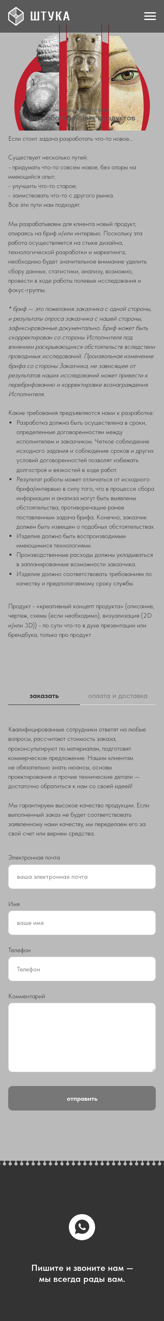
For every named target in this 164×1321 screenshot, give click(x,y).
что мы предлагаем (82, 109)
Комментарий (26, 996)
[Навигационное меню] (150, 16)
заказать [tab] (44, 695)
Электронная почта (34, 857)
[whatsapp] (82, 1227)
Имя (14, 904)
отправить (82, 1098)
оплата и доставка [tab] (118, 695)
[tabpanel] (82, 780)
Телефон (19, 950)
